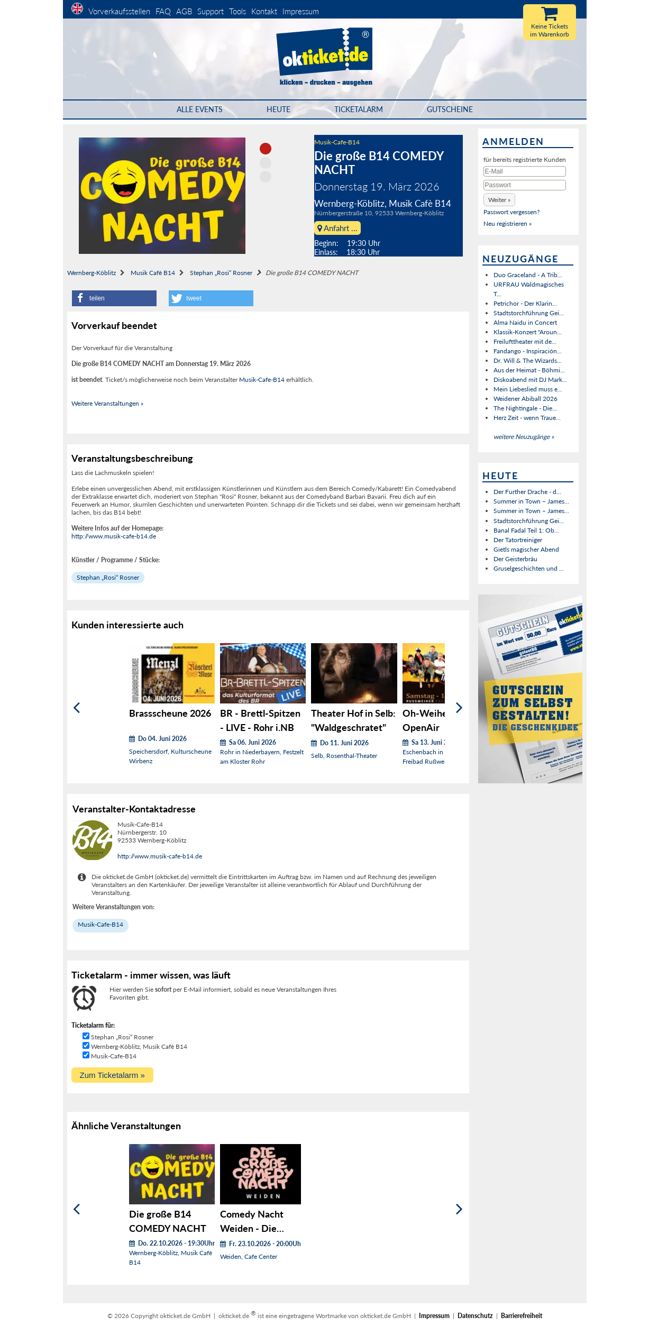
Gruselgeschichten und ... (528, 568)
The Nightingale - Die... (525, 408)
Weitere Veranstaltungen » (107, 403)
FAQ (163, 11)
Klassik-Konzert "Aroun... (527, 332)
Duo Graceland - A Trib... (527, 275)
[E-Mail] (524, 171)
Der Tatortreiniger (517, 540)
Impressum (300, 11)
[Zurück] (76, 708)
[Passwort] (524, 185)
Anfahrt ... (337, 228)
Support (210, 11)
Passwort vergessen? (511, 212)
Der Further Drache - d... (527, 492)
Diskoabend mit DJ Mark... (530, 379)
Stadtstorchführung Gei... (528, 313)
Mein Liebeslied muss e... (527, 389)
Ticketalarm (358, 109)
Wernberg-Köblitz (91, 273)
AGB (184, 11)
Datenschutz (475, 1316)
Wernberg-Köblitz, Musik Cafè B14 (139, 1046)
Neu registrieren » (507, 223)
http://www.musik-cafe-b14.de (113, 536)
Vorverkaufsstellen (119, 11)
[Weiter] (459, 708)
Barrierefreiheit (521, 1316)
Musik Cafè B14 (153, 273)
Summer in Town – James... (531, 501)
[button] (114, 298)
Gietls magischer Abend (526, 549)
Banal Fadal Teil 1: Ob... (526, 530)
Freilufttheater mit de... (524, 341)
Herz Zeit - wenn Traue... (527, 418)
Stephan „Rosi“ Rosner (221, 273)
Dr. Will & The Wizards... (527, 360)
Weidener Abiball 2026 (525, 399)
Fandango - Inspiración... (527, 351)
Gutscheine (450, 109)
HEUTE (278, 109)
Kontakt (264, 11)
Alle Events (200, 109)
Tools (237, 11)
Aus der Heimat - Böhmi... (529, 370)
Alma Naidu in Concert (525, 322)
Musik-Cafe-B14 (337, 142)
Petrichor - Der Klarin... (525, 303)
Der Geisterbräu (515, 559)
